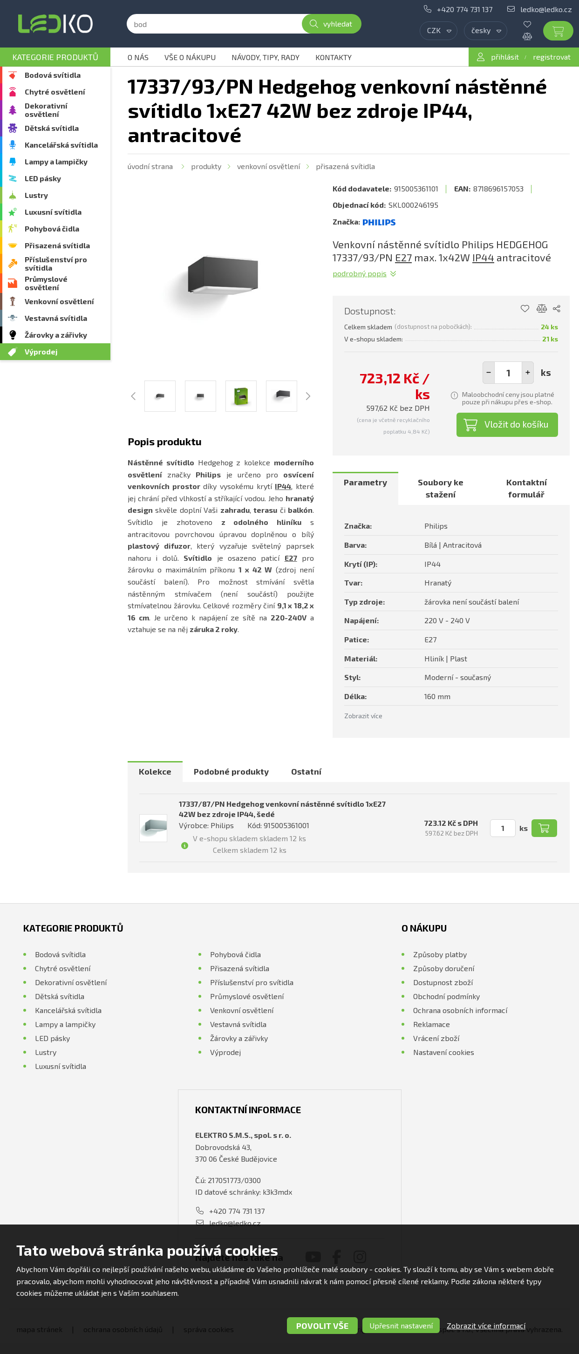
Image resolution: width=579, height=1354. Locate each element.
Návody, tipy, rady (266, 57)
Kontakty (333, 57)
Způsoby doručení (443, 968)
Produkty (206, 166)
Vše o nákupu (190, 57)
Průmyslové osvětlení (46, 283)
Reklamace (431, 1024)
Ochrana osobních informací (460, 1010)
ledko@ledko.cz (546, 9)
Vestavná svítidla (56, 317)
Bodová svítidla (53, 74)
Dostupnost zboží (443, 982)
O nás (138, 57)
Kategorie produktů (55, 57)
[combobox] (438, 30)
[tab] (365, 488)
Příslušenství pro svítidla (56, 263)
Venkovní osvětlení (59, 301)
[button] (528, 372)
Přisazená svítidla (57, 245)
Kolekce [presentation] (155, 771)
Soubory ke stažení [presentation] (440, 488)
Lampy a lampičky (56, 161)
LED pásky (43, 178)
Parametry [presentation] (365, 482)
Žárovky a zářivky (56, 334)
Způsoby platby (440, 954)
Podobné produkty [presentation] (231, 771)
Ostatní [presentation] (306, 771)
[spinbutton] (508, 372)
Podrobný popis (360, 273)
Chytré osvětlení (55, 91)
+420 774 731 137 (464, 9)
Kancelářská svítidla (61, 144)
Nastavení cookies (443, 1052)
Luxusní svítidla (53, 211)
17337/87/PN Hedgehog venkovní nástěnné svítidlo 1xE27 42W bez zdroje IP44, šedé (282, 808)
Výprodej (41, 351)
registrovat (552, 56)
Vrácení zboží (436, 1038)
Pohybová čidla (52, 228)
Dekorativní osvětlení (46, 109)
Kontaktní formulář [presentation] (526, 488)
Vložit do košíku (516, 423)
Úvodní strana (150, 166)
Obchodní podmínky (446, 996)
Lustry (36, 195)
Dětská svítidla (52, 127)
